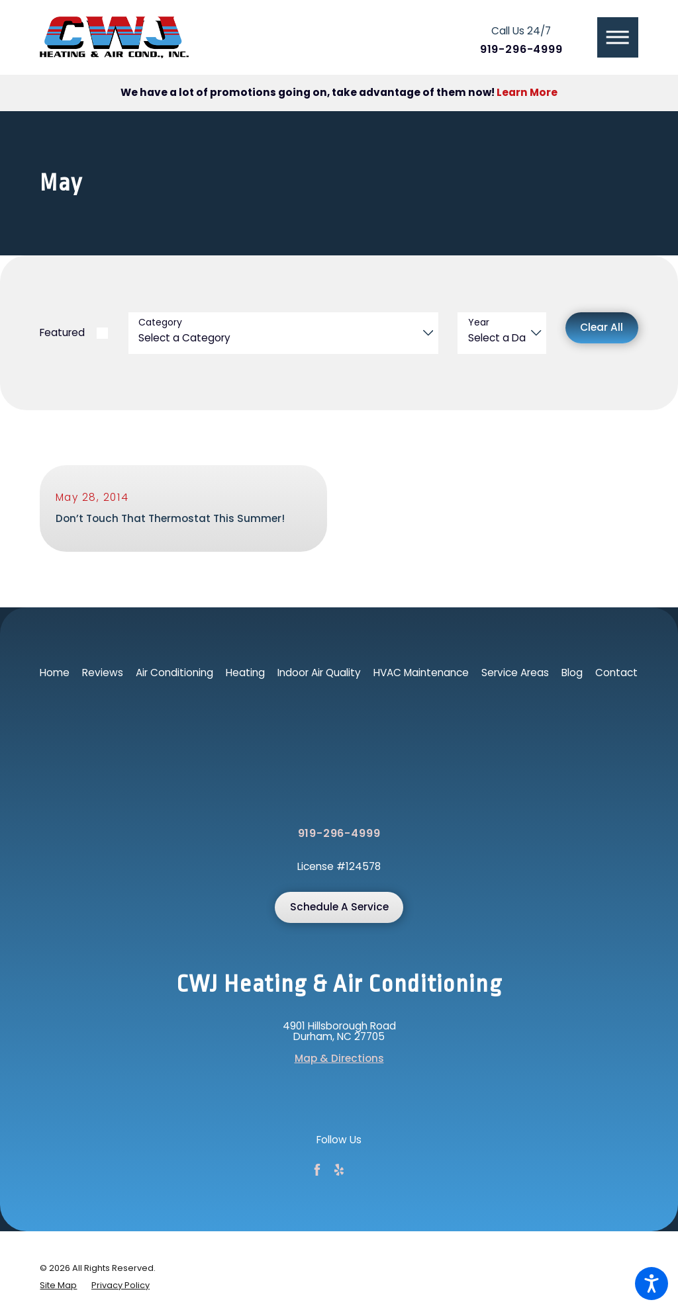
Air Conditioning (174, 672)
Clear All (601, 327)
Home (55, 672)
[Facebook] (317, 1170)
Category (160, 322)
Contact (616, 672)
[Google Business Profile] (361, 1170)
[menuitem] (55, 673)
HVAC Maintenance (421, 672)
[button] (651, 1283)
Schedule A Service (339, 907)
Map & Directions (339, 1059)
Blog (572, 672)
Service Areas (515, 672)
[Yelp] (339, 1170)
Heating (245, 672)
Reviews (102, 672)
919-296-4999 (521, 50)
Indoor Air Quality (319, 672)
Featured (62, 332)
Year (478, 322)
